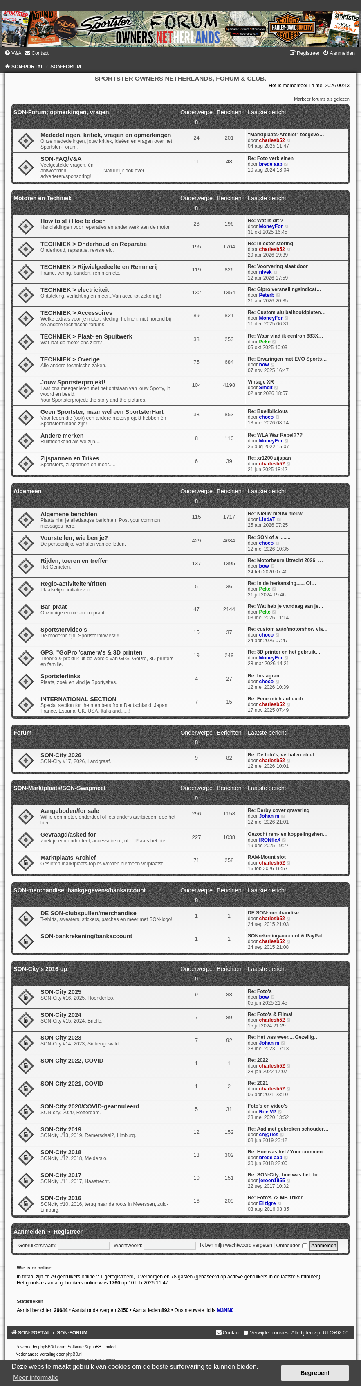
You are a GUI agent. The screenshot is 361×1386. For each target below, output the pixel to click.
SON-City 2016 (60, 1198)
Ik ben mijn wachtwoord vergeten (236, 1245)
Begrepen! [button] (315, 1373)
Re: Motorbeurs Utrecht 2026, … (285, 560)
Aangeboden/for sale (69, 811)
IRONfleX (269, 840)
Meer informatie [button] (35, 1377)
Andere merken (62, 435)
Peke (265, 342)
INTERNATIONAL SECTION (78, 699)
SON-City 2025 (60, 992)
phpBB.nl (74, 1354)
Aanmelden (29, 1231)
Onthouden (291, 1245)
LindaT (267, 519)
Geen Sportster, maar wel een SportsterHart (102, 412)
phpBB (44, 1347)
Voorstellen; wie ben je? (74, 538)
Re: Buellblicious (268, 411)
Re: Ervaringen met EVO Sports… (287, 359)
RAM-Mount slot (267, 857)
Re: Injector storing (270, 243)
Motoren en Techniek (42, 198)
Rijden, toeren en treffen (74, 561)
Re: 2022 (258, 1060)
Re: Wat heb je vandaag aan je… (285, 606)
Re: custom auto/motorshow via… (288, 629)
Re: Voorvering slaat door (278, 266)
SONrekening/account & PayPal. (285, 936)
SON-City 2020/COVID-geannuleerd (89, 1106)
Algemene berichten (68, 514)
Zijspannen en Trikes (69, 458)
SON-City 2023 (60, 1037)
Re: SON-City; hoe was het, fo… (285, 1175)
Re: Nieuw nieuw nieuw (275, 514)
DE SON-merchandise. (274, 913)
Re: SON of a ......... (270, 537)
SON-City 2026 (60, 755)
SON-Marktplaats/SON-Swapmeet (59, 788)
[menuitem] (12, 53)
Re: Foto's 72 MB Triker (275, 1198)
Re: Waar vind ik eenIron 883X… (285, 336)
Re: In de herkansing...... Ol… (282, 583)
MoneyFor (271, 226)
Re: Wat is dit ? (265, 220)
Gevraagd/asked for (68, 834)
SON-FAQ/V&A (61, 159)
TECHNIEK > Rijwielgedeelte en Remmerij (99, 267)
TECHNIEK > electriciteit (74, 290)
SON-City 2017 (60, 1175)
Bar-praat (53, 606)
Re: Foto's (260, 991)
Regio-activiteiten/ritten (73, 583)
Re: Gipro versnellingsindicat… (284, 289)
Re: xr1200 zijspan (269, 458)
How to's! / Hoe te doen (73, 221)
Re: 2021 (258, 1083)
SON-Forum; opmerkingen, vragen (61, 112)
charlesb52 (272, 140)
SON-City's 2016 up (40, 969)
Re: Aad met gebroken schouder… (288, 1129)
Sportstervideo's (63, 629)
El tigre (267, 1203)
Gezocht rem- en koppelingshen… (288, 834)
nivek (265, 272)
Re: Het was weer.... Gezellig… (283, 1037)
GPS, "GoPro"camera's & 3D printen (91, 652)
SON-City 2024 (60, 1014)
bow (264, 365)
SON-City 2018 (60, 1152)
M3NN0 (225, 1310)
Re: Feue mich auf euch (275, 699)
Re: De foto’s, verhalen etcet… (283, 755)
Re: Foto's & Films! (270, 1014)
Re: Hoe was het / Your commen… (287, 1152)
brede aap (271, 164)
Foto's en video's (268, 1106)
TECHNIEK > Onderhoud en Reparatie (93, 244)
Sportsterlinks (60, 676)
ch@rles (268, 1135)
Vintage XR (261, 382)
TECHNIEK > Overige (70, 359)
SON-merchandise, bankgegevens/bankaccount (79, 890)
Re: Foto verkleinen (271, 158)
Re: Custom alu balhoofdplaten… (287, 312)
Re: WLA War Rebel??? (275, 435)
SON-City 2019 (60, 1129)
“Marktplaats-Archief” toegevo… (286, 135)
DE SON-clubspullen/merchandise (88, 913)
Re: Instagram (264, 676)
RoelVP (267, 1112)
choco (266, 417)
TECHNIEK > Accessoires (76, 312)
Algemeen (27, 491)
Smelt (266, 388)
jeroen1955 (272, 1180)
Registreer (68, 1231)
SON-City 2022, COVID (71, 1060)
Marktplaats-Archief (68, 857)
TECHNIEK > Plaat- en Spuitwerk (86, 336)
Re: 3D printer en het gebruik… (284, 652)
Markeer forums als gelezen (322, 99)
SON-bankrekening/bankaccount (86, 936)
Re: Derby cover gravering (278, 810)
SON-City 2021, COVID (71, 1083)
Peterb (267, 295)
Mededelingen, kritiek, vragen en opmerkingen (105, 135)
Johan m (269, 816)
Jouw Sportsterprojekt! (72, 382)
